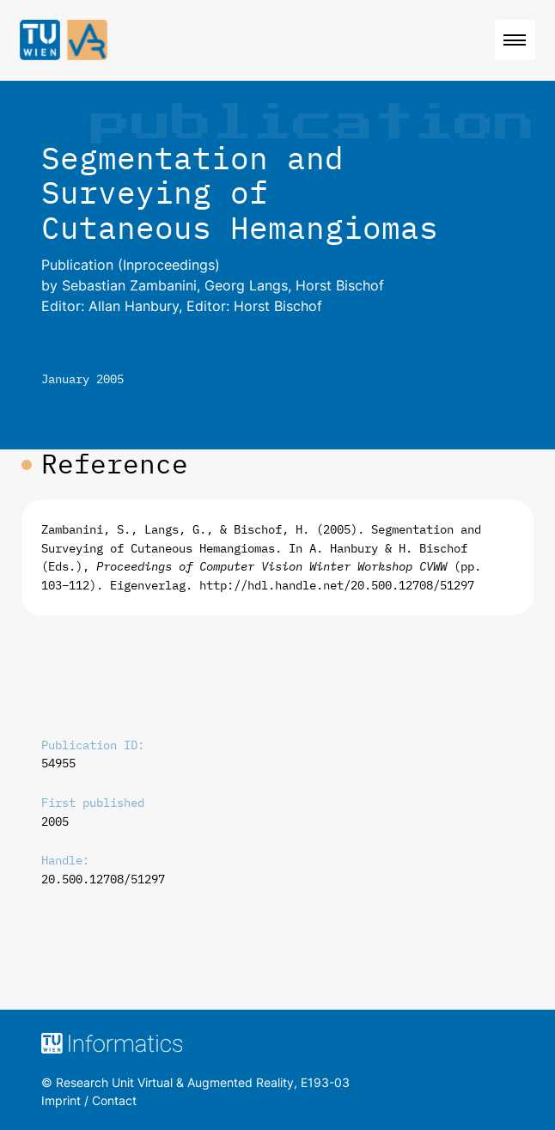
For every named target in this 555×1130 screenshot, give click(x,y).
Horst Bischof (340, 286)
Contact (114, 1101)
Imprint (61, 1101)
